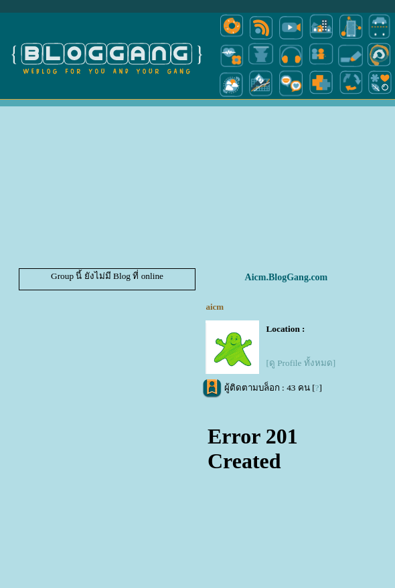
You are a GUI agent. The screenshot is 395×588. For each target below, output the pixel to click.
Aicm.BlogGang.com (286, 277)
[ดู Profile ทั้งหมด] (300, 363)
